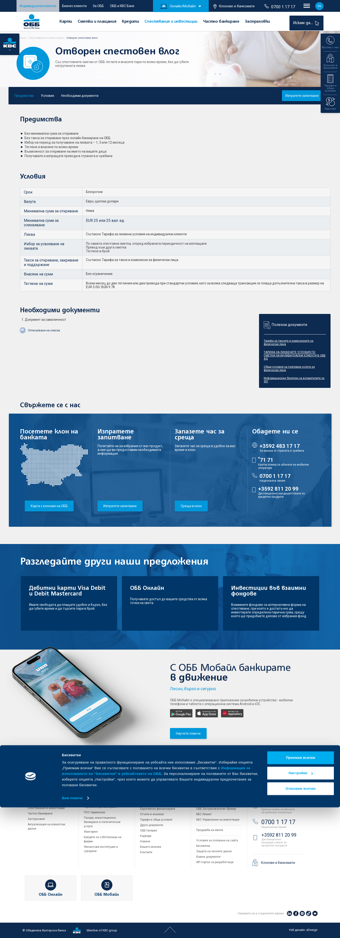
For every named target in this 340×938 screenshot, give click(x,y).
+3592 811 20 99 (278, 489)
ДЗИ (199, 787)
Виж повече (72, 929)
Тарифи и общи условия (156, 819)
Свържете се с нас (273, 776)
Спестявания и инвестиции (170, 22)
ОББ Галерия (148, 830)
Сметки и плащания (97, 22)
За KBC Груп (148, 792)
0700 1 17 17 (279, 6)
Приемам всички (300, 888)
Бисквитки (203, 846)
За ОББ (98, 6)
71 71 (265, 460)
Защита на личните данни (214, 851)
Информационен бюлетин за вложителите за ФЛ (294, 380)
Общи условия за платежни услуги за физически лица (289, 368)
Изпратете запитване (302, 96)
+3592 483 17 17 (279, 446)
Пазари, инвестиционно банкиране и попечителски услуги (102, 822)
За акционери (149, 798)
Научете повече (188, 733)
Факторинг (91, 831)
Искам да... (306, 22)
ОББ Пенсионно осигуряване (215, 798)
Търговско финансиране (100, 807)
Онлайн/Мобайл (178, 6)
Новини (145, 841)
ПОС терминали (94, 812)
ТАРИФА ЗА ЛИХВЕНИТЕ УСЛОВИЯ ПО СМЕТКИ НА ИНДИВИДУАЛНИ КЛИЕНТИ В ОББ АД (294, 355)
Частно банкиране (221, 22)
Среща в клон (191, 506)
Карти (66, 22)
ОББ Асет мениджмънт (211, 803)
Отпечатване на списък (44, 330)
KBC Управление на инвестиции (217, 819)
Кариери (145, 836)
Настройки (301, 904)
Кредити (130, 22)
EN (319, 6)
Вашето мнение (150, 846)
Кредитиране (93, 791)
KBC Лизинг (204, 814)
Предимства (24, 96)
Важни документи (208, 856)
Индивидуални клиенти (38, 6)
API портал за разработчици (215, 862)
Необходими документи (79, 96)
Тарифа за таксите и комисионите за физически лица (288, 342)
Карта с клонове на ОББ (49, 506)
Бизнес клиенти (74, 6)
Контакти (146, 852)
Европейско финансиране (157, 808)
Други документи (151, 825)
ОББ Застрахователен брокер (216, 808)
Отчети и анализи (152, 814)
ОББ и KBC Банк (122, 6)
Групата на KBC (214, 776)
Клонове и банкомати (234, 6)
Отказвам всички (301, 919)
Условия (47, 96)
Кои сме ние (148, 787)
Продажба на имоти (209, 830)
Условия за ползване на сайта (217, 840)
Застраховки (257, 22)
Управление (148, 803)
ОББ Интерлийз (206, 792)
